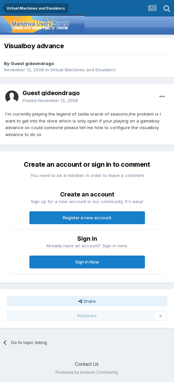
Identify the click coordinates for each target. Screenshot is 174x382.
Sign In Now (87, 261)
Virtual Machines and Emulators (83, 69)
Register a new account (87, 217)
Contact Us (87, 364)
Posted (50, 100)
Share (87, 301)
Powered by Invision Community (86, 372)
